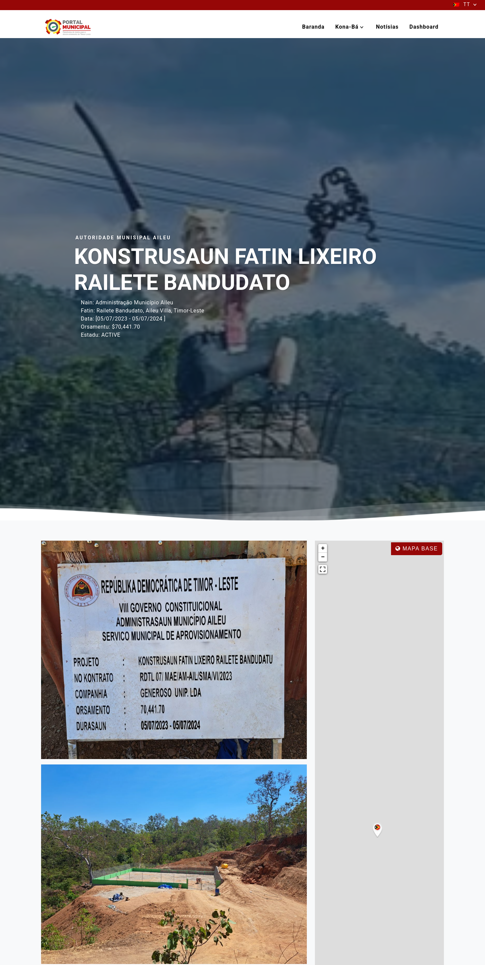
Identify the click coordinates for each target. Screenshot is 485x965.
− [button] (323, 557)
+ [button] (323, 548)
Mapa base (416, 548)
